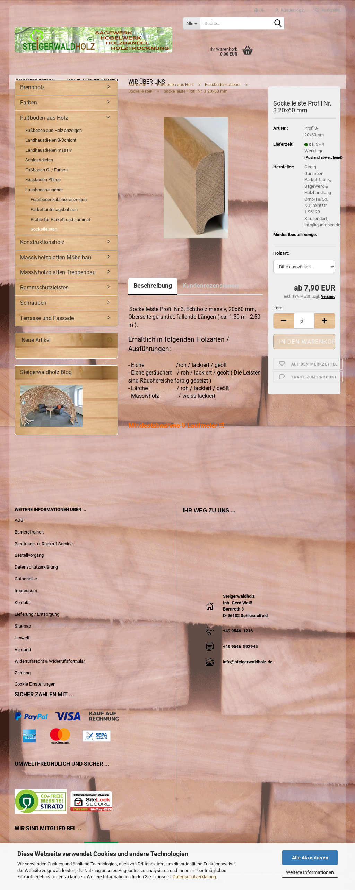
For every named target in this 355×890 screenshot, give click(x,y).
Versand (23, 649)
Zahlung (23, 672)
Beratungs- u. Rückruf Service (44, 543)
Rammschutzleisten (44, 287)
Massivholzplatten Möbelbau (55, 257)
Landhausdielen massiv (48, 150)
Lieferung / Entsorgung (37, 614)
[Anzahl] (304, 321)
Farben (28, 102)
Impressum (26, 590)
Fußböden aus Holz (44, 118)
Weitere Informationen (310, 872)
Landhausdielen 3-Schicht (50, 140)
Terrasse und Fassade (47, 318)
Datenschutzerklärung (194, 876)
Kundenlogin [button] (290, 8)
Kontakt (22, 602)
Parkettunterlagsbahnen (54, 209)
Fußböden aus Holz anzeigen (53, 130)
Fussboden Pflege (43, 179)
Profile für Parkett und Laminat (60, 219)
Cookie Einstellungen (35, 684)
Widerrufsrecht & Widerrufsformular (50, 661)
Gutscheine (26, 578)
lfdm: (278, 307)
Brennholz (32, 87)
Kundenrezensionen (210, 285)
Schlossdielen (39, 159)
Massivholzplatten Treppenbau (58, 272)
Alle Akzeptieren (310, 857)
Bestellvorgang (29, 555)
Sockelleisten (44, 229)
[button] (259, 7)
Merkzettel (327, 8)
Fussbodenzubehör (44, 189)
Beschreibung (152, 285)
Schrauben (33, 303)
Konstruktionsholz (42, 242)
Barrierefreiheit (29, 532)
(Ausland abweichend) (323, 157)
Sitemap (23, 626)
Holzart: (281, 253)
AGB (19, 520)
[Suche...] (191, 23)
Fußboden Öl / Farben (46, 170)
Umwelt (22, 637)
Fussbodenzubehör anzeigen (59, 199)
